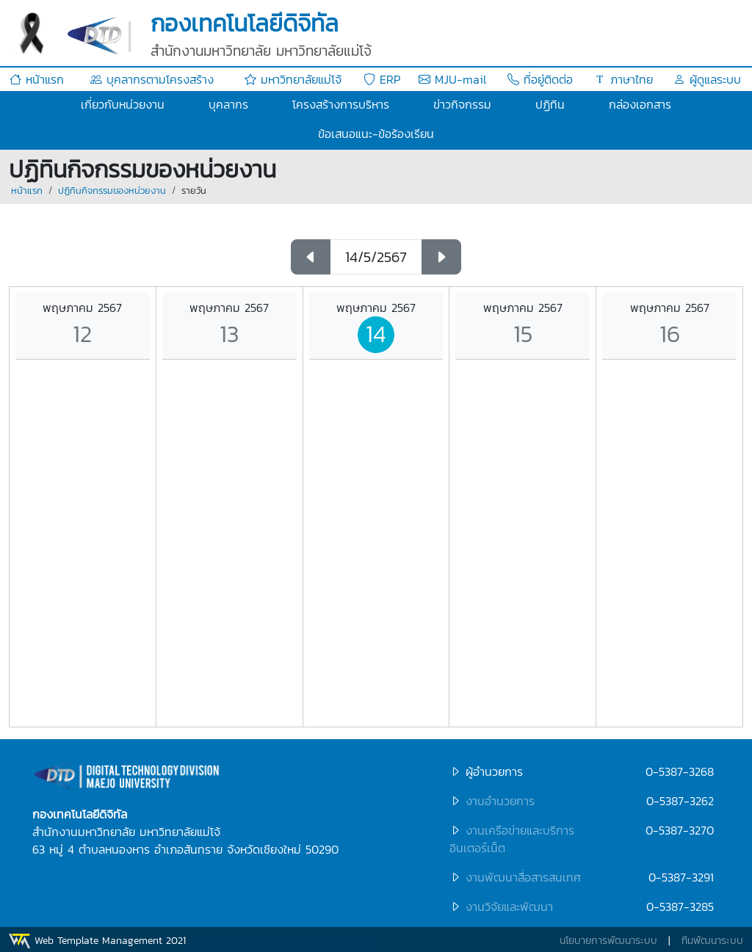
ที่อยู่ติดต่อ (540, 79)
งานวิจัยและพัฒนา (509, 906)
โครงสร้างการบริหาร (340, 104)
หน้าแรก (37, 79)
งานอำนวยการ (500, 801)
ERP (382, 79)
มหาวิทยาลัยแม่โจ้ (293, 79)
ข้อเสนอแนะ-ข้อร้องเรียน (376, 133)
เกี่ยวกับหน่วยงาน (122, 104)
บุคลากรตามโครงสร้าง (152, 79)
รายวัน (193, 190)
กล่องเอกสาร (640, 104)
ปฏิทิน (550, 104)
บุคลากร (228, 104)
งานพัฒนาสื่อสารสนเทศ (523, 877)
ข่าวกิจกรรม (462, 104)
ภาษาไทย (623, 79)
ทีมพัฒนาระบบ (712, 940)
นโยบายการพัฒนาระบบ (608, 940)
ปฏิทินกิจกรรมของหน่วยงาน (112, 190)
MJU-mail (452, 79)
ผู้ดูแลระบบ (707, 79)
